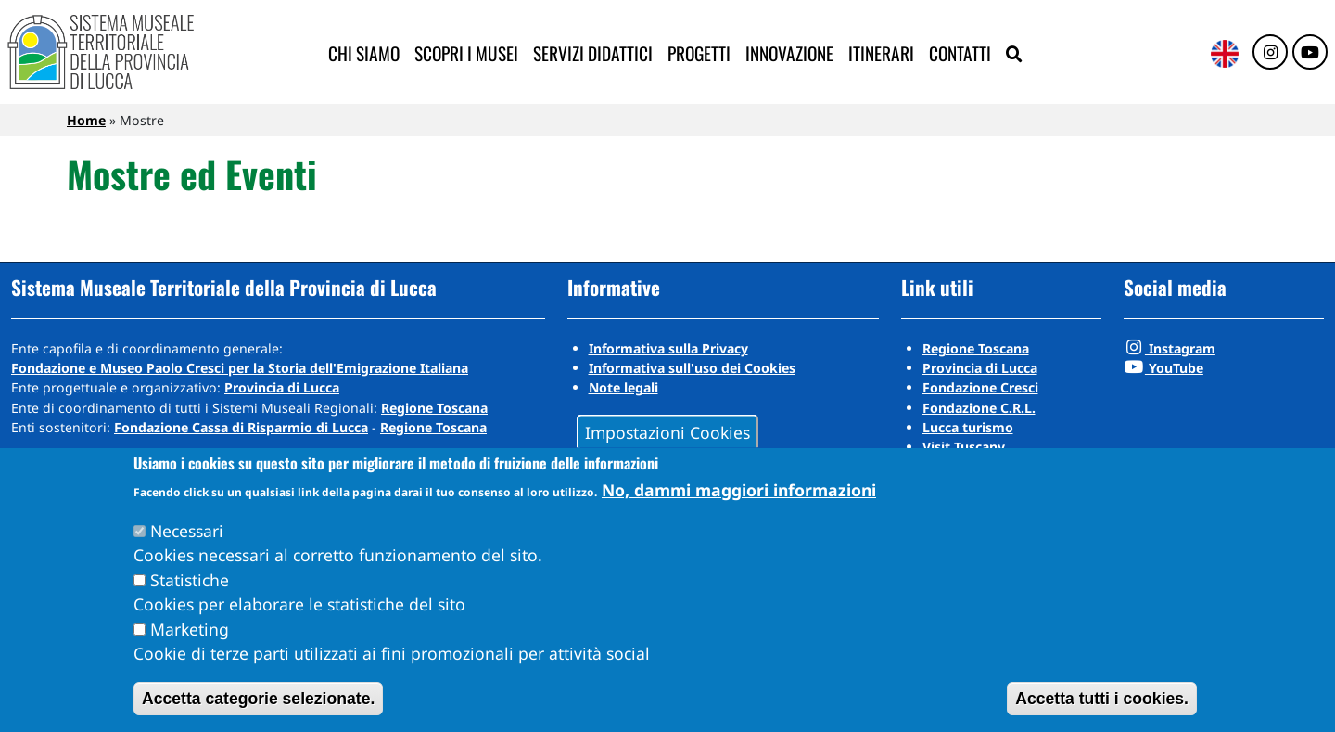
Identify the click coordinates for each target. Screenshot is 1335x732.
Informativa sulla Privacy (668, 348)
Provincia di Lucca (281, 387)
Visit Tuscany (963, 447)
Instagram (1169, 348)
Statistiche (189, 580)
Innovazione (789, 53)
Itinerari (881, 53)
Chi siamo (364, 53)
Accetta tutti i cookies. (1102, 698)
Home (86, 120)
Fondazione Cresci (980, 387)
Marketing (189, 629)
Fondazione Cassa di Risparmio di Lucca (241, 427)
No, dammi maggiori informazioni (739, 490)
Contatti (960, 53)
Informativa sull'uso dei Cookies (692, 368)
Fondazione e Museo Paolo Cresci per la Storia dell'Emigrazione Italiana (239, 368)
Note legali (623, 387)
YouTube (1163, 368)
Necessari (186, 531)
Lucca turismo (967, 427)
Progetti (699, 53)
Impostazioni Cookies (667, 431)
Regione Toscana (434, 408)
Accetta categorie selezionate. (258, 698)
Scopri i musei (466, 53)
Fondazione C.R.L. (979, 408)
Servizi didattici (593, 53)
